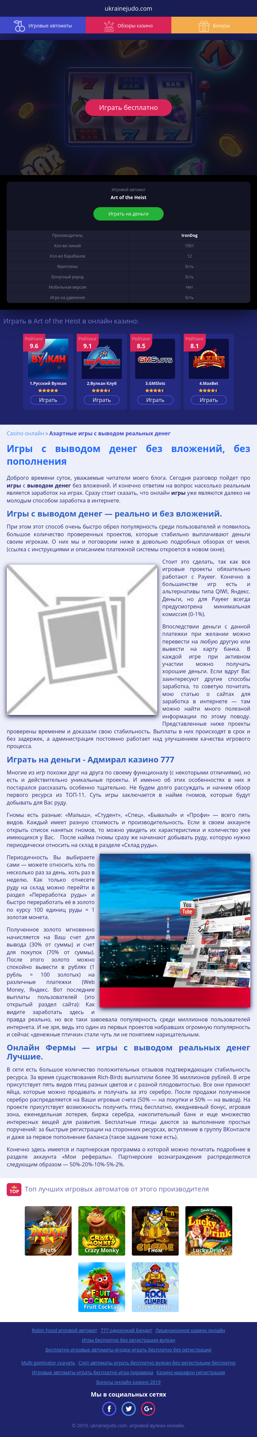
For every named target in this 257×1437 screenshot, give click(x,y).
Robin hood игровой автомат (64, 1330)
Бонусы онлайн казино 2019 (128, 1382)
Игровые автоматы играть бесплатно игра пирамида (92, 1372)
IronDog (189, 235)
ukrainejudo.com (128, 8)
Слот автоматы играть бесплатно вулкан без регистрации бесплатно (157, 1362)
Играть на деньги (128, 213)
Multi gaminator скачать (48, 1362)
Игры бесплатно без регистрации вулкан (128, 1340)
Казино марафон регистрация (191, 1372)
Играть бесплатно (128, 107)
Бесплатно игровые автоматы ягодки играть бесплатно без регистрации (128, 1349)
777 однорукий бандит (126, 1330)
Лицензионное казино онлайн (190, 1330)
